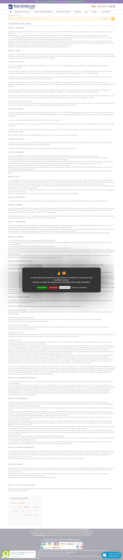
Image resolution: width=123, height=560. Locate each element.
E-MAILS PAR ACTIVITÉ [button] (23, 12)
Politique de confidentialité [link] (79, 287)
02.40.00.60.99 (105, 12)
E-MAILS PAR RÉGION (63, 12)
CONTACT (94, 12)
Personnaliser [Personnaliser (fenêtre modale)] (64, 287)
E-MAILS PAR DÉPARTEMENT (43, 12)
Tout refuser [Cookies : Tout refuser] (53, 287)
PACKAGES (77, 12)
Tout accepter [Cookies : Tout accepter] (41, 287)
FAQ (86, 12)
